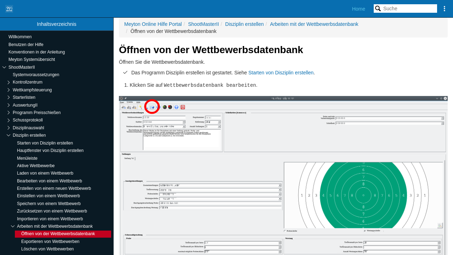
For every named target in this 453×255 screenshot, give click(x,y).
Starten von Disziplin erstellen (281, 72)
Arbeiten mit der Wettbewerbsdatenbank (314, 24)
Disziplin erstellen (244, 24)
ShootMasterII (203, 24)
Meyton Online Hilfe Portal (153, 24)
